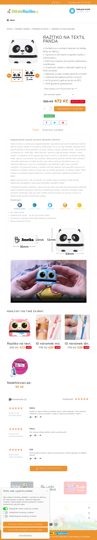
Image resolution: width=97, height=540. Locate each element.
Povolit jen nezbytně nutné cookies (25, 530)
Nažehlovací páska (21, 383)
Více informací (25, 535)
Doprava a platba (53, 130)
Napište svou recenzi (48, 468)
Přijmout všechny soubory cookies (25, 524)
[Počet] (46, 108)
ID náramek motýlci (51, 343)
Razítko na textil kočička (26, 343)
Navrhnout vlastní (70, 108)
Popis (36, 130)
